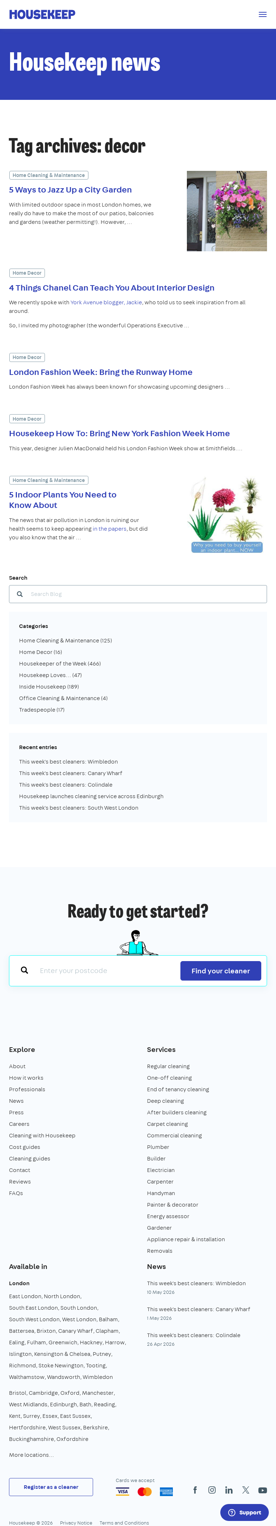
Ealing (16, 1342)
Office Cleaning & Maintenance (63, 698)
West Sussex (64, 1427)
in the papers (109, 528)
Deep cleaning (165, 1101)
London (19, 1283)
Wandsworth (63, 1377)
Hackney (91, 1342)
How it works (26, 1078)
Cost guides (24, 1147)
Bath (85, 1404)
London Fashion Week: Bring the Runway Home (101, 371)
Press (16, 1112)
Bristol (17, 1393)
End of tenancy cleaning (178, 1089)
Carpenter (160, 1181)
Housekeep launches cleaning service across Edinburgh (91, 796)
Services (161, 1049)
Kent (14, 1416)
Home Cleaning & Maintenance (49, 175)
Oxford (69, 1393)
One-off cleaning (169, 1078)
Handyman (161, 1193)
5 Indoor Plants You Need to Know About (62, 499)
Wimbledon (98, 1377)
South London (78, 1308)
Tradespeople (42, 709)
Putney (102, 1354)
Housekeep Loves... (50, 675)
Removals (159, 1251)
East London (25, 1296)
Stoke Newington (60, 1365)
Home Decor (27, 273)
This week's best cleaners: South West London (78, 807)
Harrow (115, 1342)
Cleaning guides (29, 1158)
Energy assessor (168, 1216)
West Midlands (28, 1404)
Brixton (46, 1331)
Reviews (20, 1181)
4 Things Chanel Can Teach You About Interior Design (112, 287)
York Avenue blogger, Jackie (105, 302)
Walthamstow (27, 1377)
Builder (156, 1158)
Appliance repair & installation (186, 1239)
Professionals (27, 1089)
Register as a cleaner (51, 1487)
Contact (19, 1170)
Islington (20, 1354)
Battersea (21, 1331)
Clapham (107, 1331)
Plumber (158, 1147)
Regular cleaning (168, 1066)
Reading (104, 1404)
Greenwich (63, 1342)
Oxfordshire (72, 1439)
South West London (34, 1319)
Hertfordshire (27, 1427)
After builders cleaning (177, 1112)
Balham (108, 1319)
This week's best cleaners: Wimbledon (68, 761)
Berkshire (95, 1427)
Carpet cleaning (167, 1124)
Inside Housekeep (49, 686)
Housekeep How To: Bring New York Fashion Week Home (119, 433)
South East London (33, 1308)
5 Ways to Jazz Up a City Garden (70, 189)
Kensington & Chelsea (62, 1354)
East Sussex (75, 1416)
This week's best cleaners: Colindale (65, 784)
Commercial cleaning (174, 1135)
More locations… (31, 1455)
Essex (50, 1416)
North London (62, 1296)
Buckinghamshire (31, 1439)
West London (79, 1319)
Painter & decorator (172, 1204)
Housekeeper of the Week (60, 663)
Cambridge (43, 1393)
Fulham (36, 1342)
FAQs (16, 1193)
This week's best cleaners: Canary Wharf (71, 773)
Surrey (31, 1416)
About (17, 1066)
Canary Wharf (75, 1331)
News (16, 1101)
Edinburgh (63, 1404)
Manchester (98, 1393)
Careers (19, 1124)
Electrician (161, 1170)
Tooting (96, 1365)
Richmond (22, 1365)
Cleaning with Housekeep (42, 1135)
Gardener (159, 1227)
